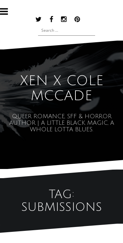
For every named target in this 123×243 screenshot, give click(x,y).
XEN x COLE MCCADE (61, 88)
